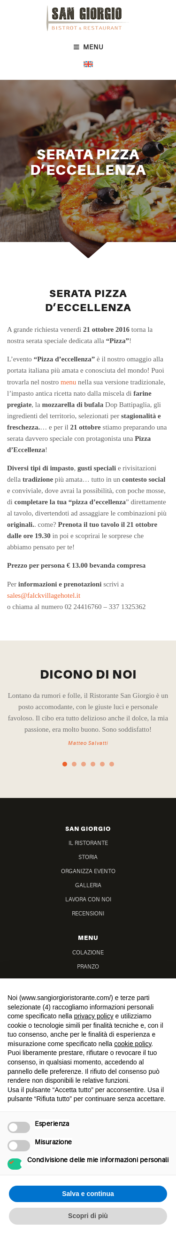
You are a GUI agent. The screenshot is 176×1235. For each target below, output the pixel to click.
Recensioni (88, 914)
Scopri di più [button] (88, 1215)
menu (68, 382)
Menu (88, 47)
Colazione (88, 953)
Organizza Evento (88, 871)
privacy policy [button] (94, 1016)
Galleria (88, 886)
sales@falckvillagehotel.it (43, 595)
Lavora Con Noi (88, 900)
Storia (88, 857)
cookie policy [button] (132, 1043)
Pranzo (88, 967)
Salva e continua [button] (88, 1193)
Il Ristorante (88, 843)
